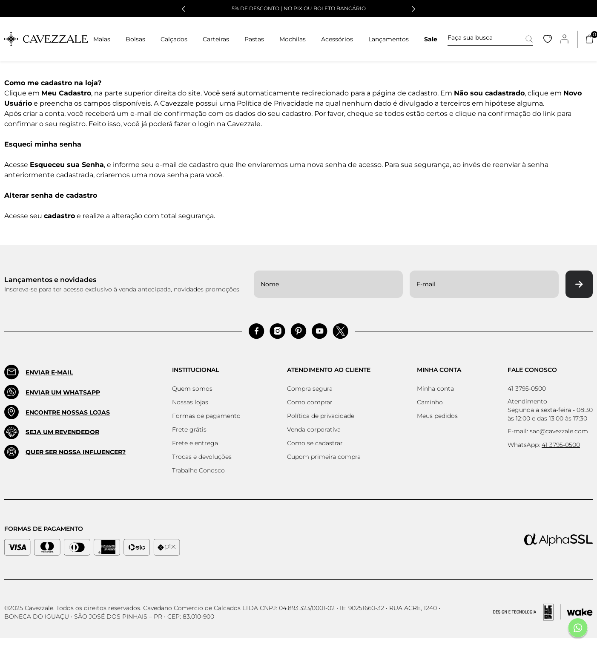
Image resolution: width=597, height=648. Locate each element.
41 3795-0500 (527, 388)
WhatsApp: (544, 445)
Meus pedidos (437, 416)
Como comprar (310, 402)
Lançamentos (388, 39)
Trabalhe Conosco (198, 470)
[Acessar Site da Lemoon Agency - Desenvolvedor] (543, 612)
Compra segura (310, 388)
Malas (101, 39)
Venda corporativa (314, 429)
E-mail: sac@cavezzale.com (548, 431)
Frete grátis (189, 429)
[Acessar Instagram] (277, 331)
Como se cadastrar (315, 443)
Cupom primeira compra (324, 457)
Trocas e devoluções (202, 457)
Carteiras (216, 39)
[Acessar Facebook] (256, 331)
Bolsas (135, 39)
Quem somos (192, 388)
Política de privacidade (320, 416)
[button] (183, 9)
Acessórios (337, 39)
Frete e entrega (195, 443)
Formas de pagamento (206, 416)
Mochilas (292, 39)
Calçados (174, 39)
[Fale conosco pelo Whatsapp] (577, 628)
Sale (430, 39)
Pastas (254, 39)
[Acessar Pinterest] (298, 331)
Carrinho (430, 402)
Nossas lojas (190, 402)
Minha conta (435, 388)
